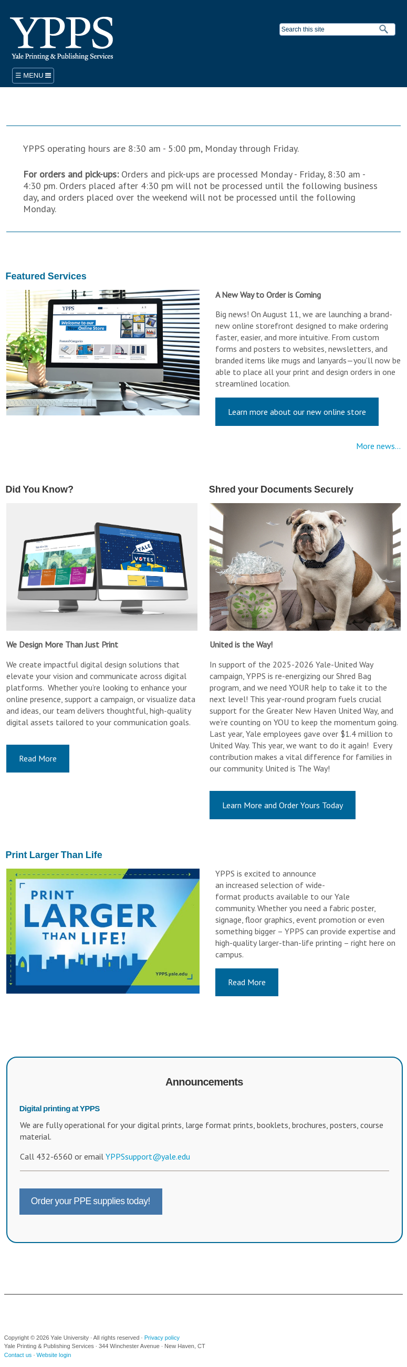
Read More (38, 758)
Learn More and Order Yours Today (282, 805)
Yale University (25, 1310)
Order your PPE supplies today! (90, 1201)
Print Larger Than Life (54, 855)
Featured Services (46, 276)
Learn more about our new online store (297, 411)
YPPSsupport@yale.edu (148, 1156)
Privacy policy (162, 1337)
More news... (378, 446)
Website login (54, 1355)
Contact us (18, 1355)
